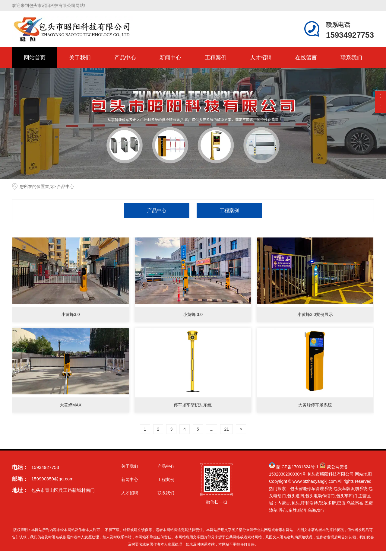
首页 (49, 186)
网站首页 (35, 58)
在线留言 (306, 58)
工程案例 (215, 58)
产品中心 (125, 58)
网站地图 (363, 474)
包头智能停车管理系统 (311, 488)
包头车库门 (346, 495)
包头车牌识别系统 (350, 488)
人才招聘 (261, 58)
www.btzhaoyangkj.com (315, 481)
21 (226, 429)
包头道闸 (295, 495)
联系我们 (351, 58)
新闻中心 (170, 58)
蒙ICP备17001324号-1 (297, 466)
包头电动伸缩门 (320, 495)
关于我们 (80, 58)
